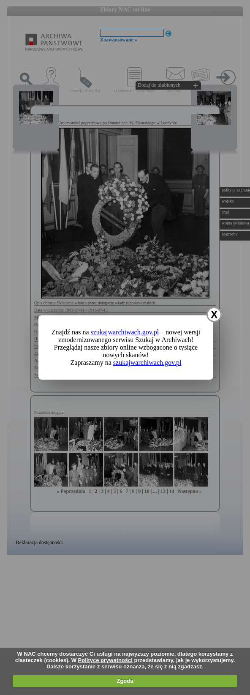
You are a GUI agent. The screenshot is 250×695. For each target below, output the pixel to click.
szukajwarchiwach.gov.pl (125, 332)
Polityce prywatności (105, 660)
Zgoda (125, 681)
